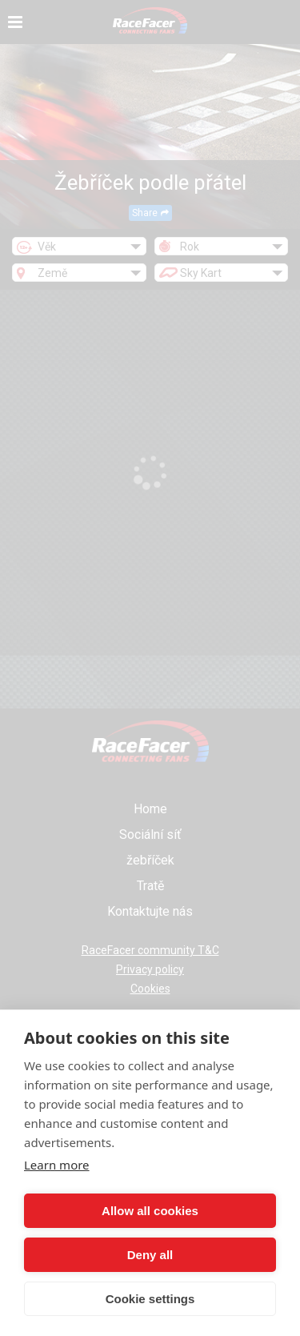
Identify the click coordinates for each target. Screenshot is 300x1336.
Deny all (150, 1255)
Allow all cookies (150, 1211)
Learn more (57, 1165)
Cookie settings (150, 1299)
